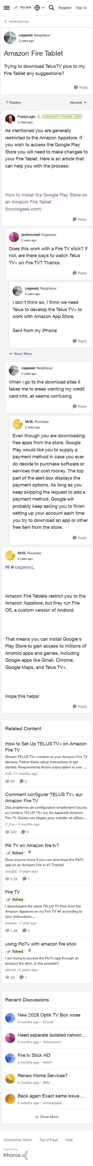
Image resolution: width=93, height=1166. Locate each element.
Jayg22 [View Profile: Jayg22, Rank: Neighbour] (11, 871)
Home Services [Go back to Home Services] (16, 21)
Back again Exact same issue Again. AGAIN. (48, 1096)
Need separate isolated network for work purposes (51, 1035)
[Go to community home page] (22, 7)
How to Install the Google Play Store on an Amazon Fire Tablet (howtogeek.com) (46, 202)
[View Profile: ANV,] (10, 1079)
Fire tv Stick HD (34, 1055)
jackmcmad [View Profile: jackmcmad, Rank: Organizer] (30, 234)
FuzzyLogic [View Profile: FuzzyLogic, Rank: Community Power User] (26, 116)
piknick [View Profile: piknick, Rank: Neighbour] (10, 970)
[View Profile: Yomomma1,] (10, 1038)
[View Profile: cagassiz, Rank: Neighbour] (10, 37)
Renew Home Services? (43, 1075)
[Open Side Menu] (6, 7)
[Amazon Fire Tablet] (25, 122)
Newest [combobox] (78, 102)
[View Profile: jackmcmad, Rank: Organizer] (14, 237)
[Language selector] (39, 8)
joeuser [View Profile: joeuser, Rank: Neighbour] (11, 923)
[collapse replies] (46, 112)
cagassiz (24, 567)
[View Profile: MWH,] (10, 1058)
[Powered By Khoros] (46, 1154)
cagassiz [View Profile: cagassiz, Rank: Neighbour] (26, 35)
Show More (20, 353)
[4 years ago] (27, 969)
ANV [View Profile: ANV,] (46, 1082)
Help (69, 1140)
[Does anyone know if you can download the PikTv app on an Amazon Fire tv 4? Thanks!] (46, 862)
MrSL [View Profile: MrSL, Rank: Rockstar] (29, 421)
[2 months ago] (28, 1021)
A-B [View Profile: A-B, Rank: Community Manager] (8, 773)
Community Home (18, 1140)
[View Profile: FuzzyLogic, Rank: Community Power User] (10, 119)
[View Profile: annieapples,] (10, 1099)
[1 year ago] (27, 922)
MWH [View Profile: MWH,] (47, 1062)
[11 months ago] (24, 773)
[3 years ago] (28, 871)
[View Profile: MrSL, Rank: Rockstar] (18, 424)
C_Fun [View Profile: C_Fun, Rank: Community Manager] (10, 824)
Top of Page (48, 1140)
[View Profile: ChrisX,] (10, 1018)
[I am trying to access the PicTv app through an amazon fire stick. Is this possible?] (46, 960)
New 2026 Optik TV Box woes (49, 1015)
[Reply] (81, 87)
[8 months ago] (28, 824)
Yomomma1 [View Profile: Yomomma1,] (52, 1042)
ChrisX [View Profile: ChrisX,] (48, 1022)
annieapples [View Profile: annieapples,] (52, 1102)
